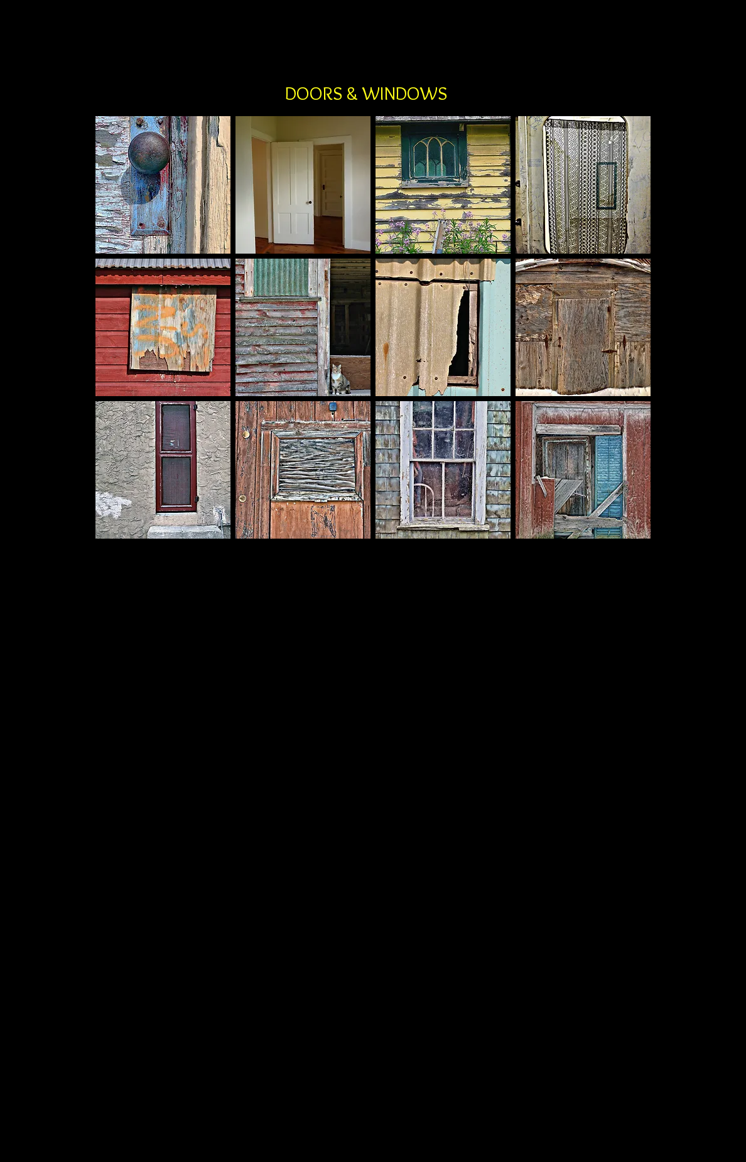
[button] (162, 185)
